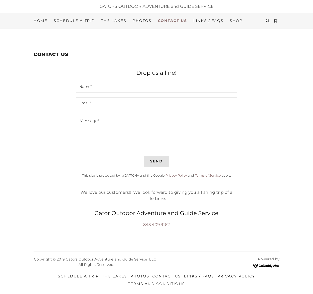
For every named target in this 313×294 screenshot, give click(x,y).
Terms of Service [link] (208, 175)
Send (156, 161)
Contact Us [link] (172, 21)
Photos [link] (142, 21)
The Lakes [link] (113, 21)
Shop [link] (236, 21)
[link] (275, 21)
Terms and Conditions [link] (156, 284)
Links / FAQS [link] (208, 21)
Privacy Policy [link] (176, 175)
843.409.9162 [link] (156, 224)
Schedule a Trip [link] (74, 21)
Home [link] (40, 21)
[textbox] (156, 87)
